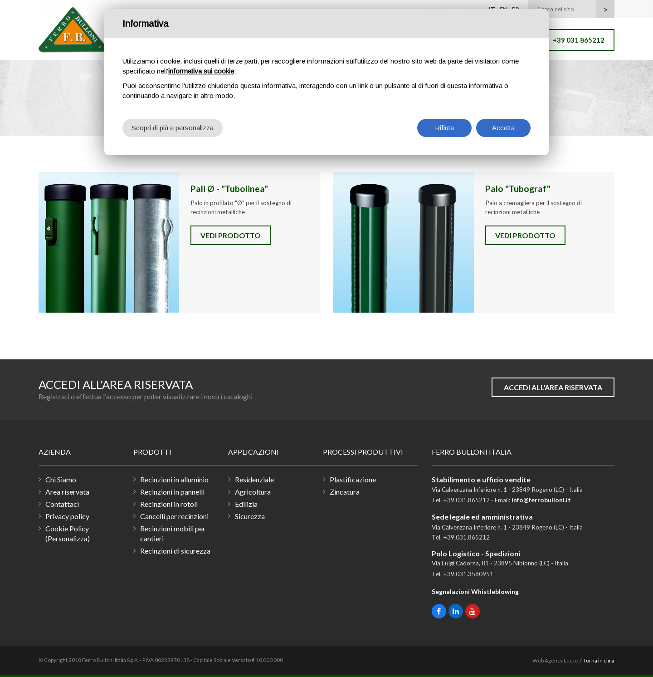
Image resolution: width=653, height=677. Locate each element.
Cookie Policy (67, 528)
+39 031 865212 (578, 40)
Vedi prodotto (230, 235)
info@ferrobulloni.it (541, 500)
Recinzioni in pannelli (172, 491)
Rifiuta (444, 128)
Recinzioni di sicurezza (175, 550)
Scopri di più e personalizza (173, 128)
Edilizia (246, 504)
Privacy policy (67, 516)
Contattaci (62, 504)
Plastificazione (353, 479)
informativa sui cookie (201, 71)
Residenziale (254, 479)
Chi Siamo (60, 479)
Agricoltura (253, 491)
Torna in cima (598, 660)
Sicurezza (250, 516)
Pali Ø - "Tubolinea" (109, 242)
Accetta (503, 128)
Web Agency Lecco (555, 660)
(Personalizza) (67, 538)
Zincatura (345, 491)
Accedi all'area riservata (553, 387)
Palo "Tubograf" (403, 242)
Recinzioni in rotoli (169, 504)
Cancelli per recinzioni (174, 516)
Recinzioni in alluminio (174, 479)
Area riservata (67, 491)
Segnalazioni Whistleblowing (475, 591)
